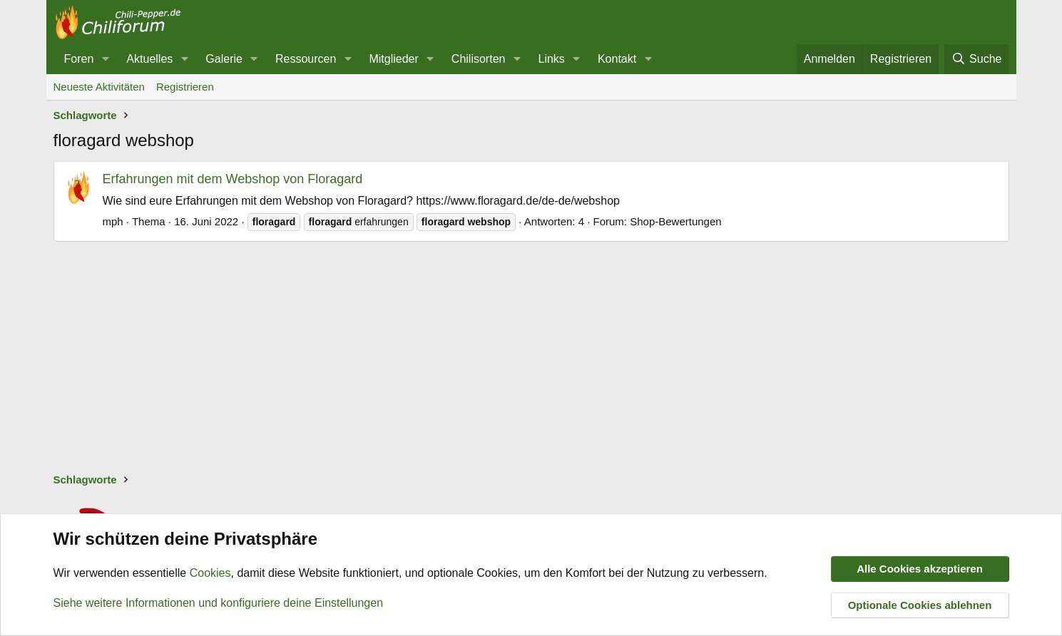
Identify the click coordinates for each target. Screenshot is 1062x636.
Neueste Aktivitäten (99, 87)
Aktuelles (149, 59)
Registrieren (185, 87)
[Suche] (976, 59)
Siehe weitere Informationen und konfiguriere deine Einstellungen (218, 603)
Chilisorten (478, 59)
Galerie (223, 59)
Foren (79, 59)
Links (551, 59)
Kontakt (617, 59)
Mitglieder (393, 59)
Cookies (210, 574)
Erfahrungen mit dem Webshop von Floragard (233, 179)
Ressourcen (305, 59)
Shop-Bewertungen (675, 221)
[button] (105, 59)
